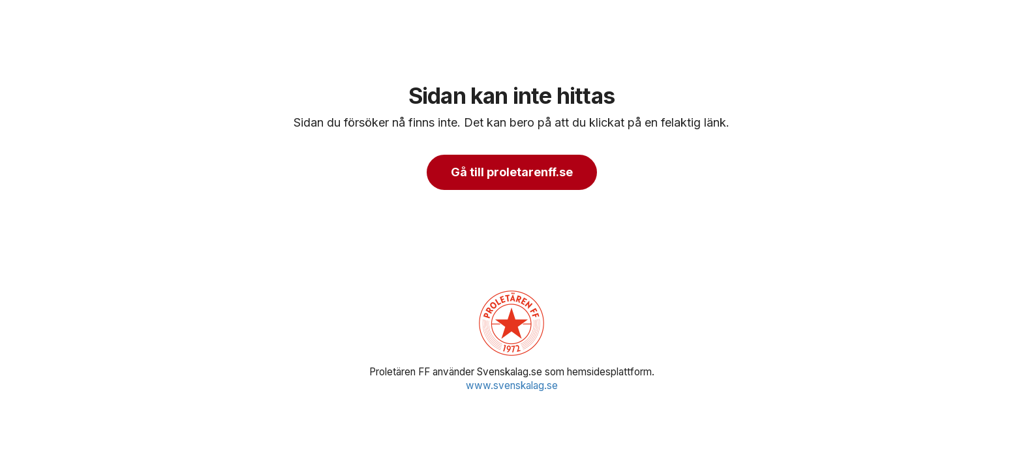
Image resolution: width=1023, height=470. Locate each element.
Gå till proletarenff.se (512, 172)
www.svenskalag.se (512, 385)
